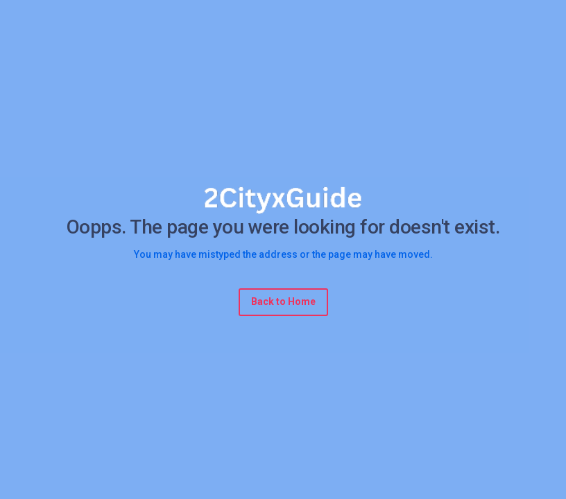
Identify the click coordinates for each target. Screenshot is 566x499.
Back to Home (283, 301)
